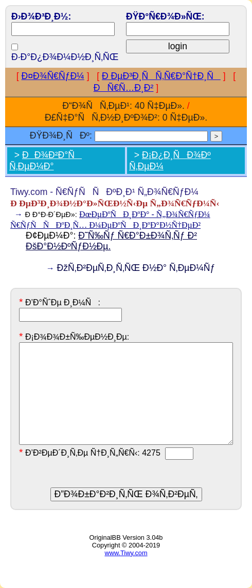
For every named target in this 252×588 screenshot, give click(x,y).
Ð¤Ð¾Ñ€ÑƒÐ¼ (53, 76)
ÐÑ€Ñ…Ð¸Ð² (124, 88)
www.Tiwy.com (125, 553)
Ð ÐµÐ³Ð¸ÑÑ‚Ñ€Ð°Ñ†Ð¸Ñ (161, 76)
